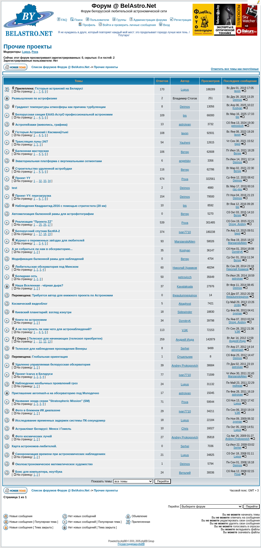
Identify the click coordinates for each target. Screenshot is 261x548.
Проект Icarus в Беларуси (34, 373)
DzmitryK (237, 251)
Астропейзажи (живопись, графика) (41, 124)
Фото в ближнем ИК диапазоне (37, 410)
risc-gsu (237, 189)
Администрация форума (148, 19)
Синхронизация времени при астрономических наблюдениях (60, 454)
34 (49, 181)
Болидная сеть (26, 276)
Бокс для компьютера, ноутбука (38, 471)
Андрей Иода (185, 339)
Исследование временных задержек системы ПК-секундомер (60, 420)
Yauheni (184, 142)
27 (49, 224)
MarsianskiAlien (185, 241)
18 (44, 234)
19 (49, 234)
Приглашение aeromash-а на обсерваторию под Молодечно (55, 393)
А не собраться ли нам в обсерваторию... (42, 249)
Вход (164, 25)
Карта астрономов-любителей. (34, 446)
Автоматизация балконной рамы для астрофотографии (53, 213)
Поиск (76, 19)
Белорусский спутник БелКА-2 (37, 231)
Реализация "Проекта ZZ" (34, 221)
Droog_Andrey (237, 224)
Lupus (26, 51)
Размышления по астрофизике (34, 98)
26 (44, 224)
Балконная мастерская (32, 150)
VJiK (185, 330)
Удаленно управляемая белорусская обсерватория (52, 364)
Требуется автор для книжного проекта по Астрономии (72, 295)
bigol (237, 144)
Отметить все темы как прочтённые (235, 69)
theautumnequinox (185, 295)
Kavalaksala (185, 286)
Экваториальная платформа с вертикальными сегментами (58, 161)
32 (40, 181)
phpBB (123, 541)
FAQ (62, 19)
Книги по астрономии (31, 319)
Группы (119, 19)
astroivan (185, 124)
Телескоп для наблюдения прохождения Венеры (51, 348)
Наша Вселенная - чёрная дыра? (39, 285)
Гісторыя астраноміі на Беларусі (59, 88)
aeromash (237, 349)
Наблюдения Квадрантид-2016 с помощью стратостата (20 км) (60, 205)
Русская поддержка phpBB (131, 544)
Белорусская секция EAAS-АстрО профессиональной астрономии (64, 114)
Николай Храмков (185, 267)
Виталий (184, 472)
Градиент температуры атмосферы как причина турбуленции (60, 107)
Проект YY (22, 178)
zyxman (237, 313)
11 (40, 341)
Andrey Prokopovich (185, 365)
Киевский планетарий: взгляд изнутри (43, 312)
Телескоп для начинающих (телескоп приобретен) (65, 338)
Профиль (87, 25)
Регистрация (180, 19)
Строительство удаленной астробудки (43, 168)
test (14, 187)
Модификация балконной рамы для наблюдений (48, 258)
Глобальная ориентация (50, 356)
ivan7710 (185, 232)
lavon (237, 91)
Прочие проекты (27, 46)
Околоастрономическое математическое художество (54, 464)
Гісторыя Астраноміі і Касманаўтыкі (41, 132)
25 (40, 224)
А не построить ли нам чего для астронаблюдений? (53, 329)
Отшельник (184, 356)
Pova (35, 51)
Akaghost (185, 303)
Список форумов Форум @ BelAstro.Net (60, 67)
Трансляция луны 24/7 (31, 141)
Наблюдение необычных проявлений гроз (46, 383)
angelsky (184, 160)
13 (49, 341)
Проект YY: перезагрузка (33, 195)
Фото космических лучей (33, 436)
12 (44, 341)
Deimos (237, 99)
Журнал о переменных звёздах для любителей (49, 240)
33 (44, 181)
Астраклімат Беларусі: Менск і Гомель (43, 428)
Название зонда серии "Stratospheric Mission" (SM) (52, 400)
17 (40, 234)
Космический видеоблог (29, 303)
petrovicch (237, 125)
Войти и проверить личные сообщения (127, 25)
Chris (184, 428)
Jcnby (237, 305)
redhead (237, 385)
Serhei (185, 348)
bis (185, 115)
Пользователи (97, 19)
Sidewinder (185, 312)
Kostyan (237, 108)
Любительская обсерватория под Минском (46, 266)
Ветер (185, 152)
